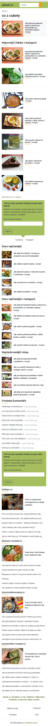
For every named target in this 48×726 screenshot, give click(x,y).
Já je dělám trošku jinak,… (11, 443)
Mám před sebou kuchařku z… (13, 434)
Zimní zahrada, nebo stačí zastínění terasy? (18, 527)
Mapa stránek (33, 700)
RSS (37, 715)
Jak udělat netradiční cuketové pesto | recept (35, 75)
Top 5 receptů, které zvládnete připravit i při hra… (34, 605)
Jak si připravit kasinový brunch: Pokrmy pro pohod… (22, 617)
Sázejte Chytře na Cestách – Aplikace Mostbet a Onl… (22, 523)
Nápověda (40, 697)
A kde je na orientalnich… (11, 448)
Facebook (19, 240)
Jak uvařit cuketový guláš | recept (27, 326)
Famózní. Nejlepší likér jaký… (13, 425)
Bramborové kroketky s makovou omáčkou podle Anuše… (24, 626)
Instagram (30, 240)
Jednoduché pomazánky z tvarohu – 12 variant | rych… (23, 682)
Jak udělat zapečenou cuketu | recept (34, 182)
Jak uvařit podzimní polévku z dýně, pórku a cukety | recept (35, 120)
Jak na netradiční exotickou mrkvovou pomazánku (21, 673)
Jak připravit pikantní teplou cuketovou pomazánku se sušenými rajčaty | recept (33, 27)
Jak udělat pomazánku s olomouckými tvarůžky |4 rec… (23, 686)
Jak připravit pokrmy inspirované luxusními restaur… (22, 565)
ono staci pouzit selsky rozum (13, 411)
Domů (4, 11)
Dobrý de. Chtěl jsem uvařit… (13, 429)
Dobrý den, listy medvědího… (13, 420)
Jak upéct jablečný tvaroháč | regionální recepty (20, 621)
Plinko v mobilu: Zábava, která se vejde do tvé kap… (22, 532)
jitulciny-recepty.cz (12, 541)
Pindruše (5, 579)
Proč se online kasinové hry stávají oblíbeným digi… (22, 514)
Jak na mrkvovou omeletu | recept (27, 282)
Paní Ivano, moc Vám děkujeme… (14, 439)
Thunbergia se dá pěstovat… (12, 406)
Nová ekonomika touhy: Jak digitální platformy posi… (22, 518)
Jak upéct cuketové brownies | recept (33, 162)
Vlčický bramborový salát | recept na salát (18, 570)
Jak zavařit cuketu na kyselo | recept (34, 141)
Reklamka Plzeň (31, 723)
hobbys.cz (7, 489)
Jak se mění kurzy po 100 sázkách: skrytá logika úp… (22, 536)
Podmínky (13, 700)
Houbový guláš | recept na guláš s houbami (18, 583)
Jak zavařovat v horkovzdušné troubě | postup (19, 588)
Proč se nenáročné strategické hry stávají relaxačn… (34, 502)
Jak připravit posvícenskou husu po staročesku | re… (22, 639)
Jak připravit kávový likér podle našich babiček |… (21, 635)
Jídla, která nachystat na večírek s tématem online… (21, 668)
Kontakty (15, 697)
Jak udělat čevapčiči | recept (25, 292)
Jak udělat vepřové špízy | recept (27, 264)
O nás (23, 697)
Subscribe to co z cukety (11, 197)
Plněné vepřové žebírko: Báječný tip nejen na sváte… (22, 630)
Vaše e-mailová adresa (12, 219)
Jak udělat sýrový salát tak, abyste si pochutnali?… (21, 691)
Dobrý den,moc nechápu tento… (14, 416)
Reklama (30, 697)
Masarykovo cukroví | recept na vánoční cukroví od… (22, 574)
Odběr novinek (12, 708)
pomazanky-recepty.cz (14, 643)
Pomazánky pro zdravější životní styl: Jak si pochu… (35, 656)
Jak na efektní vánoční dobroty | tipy (28, 385)
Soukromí (22, 700)
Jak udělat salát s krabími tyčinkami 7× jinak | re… (21, 677)
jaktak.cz (7, 697)
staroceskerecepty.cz (13, 592)
